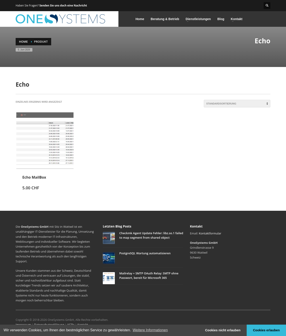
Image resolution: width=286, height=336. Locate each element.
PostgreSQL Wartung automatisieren (145, 253)
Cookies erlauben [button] (266, 330)
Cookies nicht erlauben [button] (222, 330)
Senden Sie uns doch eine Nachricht (63, 5)
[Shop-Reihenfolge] (237, 103)
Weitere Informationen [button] (150, 330)
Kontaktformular (210, 233)
